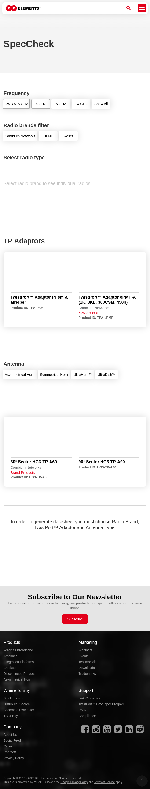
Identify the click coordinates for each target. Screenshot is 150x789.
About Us (10, 734)
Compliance (87, 716)
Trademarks (87, 673)
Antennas (10, 656)
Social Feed (12, 740)
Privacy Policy (14, 758)
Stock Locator (14, 698)
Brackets (10, 668)
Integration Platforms (19, 662)
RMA (82, 710)
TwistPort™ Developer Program (102, 704)
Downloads (87, 668)
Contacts (10, 752)
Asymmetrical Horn (17, 679)
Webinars (85, 650)
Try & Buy (11, 716)
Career (9, 746)
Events (84, 656)
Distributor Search (17, 704)
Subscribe (75, 619)
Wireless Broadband (18, 650)
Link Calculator (89, 698)
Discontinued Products (20, 673)
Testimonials (88, 662)
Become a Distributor (19, 710)
